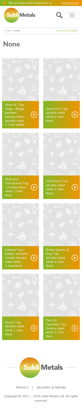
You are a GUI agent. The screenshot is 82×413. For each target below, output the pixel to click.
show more (70, 3)
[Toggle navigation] (72, 15)
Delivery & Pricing (51, 387)
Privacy (22, 387)
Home (7, 30)
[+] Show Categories (67, 31)
